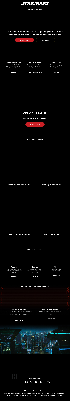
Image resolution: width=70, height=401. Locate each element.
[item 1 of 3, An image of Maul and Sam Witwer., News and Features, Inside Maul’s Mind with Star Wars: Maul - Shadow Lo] (13, 61)
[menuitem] (3, 3)
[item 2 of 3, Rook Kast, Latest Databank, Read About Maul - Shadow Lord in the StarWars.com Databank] (35, 61)
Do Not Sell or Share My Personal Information (51, 395)
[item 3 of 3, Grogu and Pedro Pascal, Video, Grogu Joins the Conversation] (56, 265)
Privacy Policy (30, 393)
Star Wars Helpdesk (24, 395)
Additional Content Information (18, 393)
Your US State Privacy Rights (58, 393)
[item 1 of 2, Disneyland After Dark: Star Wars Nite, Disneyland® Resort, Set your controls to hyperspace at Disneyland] (19, 306)
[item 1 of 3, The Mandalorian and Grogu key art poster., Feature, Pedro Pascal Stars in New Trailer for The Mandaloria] (13, 265)
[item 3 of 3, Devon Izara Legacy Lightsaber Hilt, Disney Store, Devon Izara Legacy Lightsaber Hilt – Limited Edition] (56, 61)
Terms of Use (7, 393)
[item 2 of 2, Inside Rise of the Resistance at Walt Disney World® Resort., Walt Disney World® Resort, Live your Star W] (51, 306)
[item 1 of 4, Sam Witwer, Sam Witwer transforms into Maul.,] (19, 166)
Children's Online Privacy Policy (42, 393)
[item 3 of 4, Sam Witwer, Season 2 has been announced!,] (19, 216)
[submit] (67, 3)
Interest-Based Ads (34, 395)
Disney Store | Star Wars (12, 395)
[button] (24, 40)
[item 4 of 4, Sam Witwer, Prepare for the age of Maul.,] (51, 216)
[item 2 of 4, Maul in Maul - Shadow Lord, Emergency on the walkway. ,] (51, 166)
